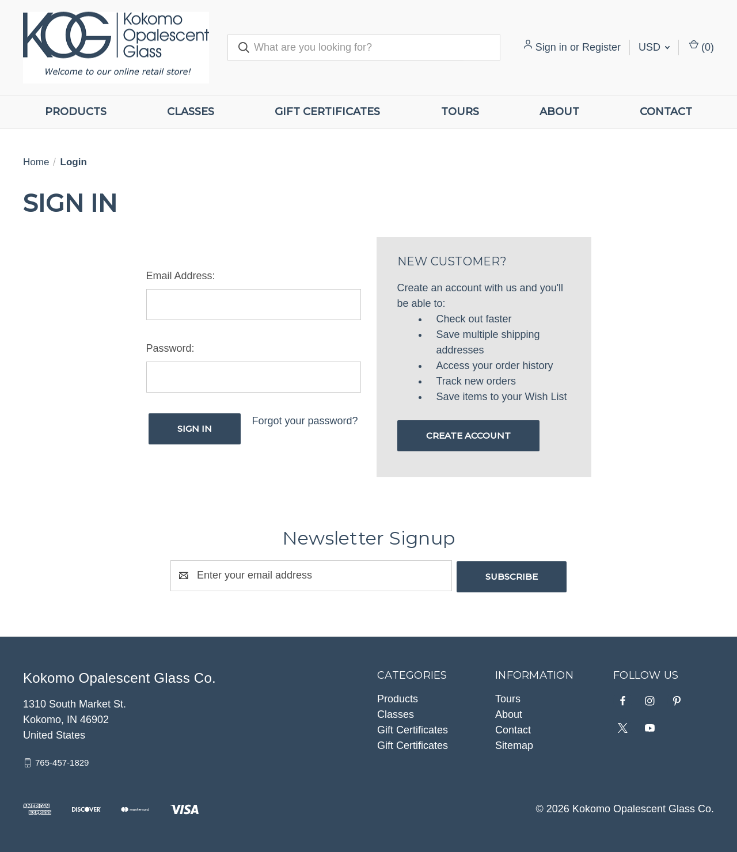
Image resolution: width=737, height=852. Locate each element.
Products (76, 111)
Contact (666, 111)
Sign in (551, 47)
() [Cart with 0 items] (701, 46)
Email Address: (180, 276)
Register (601, 47)
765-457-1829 (62, 761)
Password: (170, 348)
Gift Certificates (327, 111)
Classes (190, 111)
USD (654, 47)
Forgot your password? (305, 421)
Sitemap (514, 744)
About (559, 111)
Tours (460, 111)
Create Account (468, 435)
